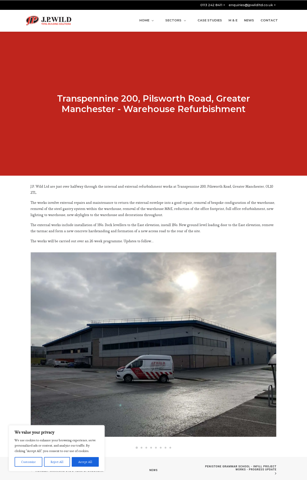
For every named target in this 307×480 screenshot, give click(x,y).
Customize (28, 462)
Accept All (85, 462)
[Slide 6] (160, 427)
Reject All (57, 462)
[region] (57, 448)
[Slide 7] (165, 427)
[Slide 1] (136, 427)
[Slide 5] (156, 427)
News (153, 449)
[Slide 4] (151, 427)
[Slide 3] (146, 427)
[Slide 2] (141, 427)
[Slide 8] (170, 427)
